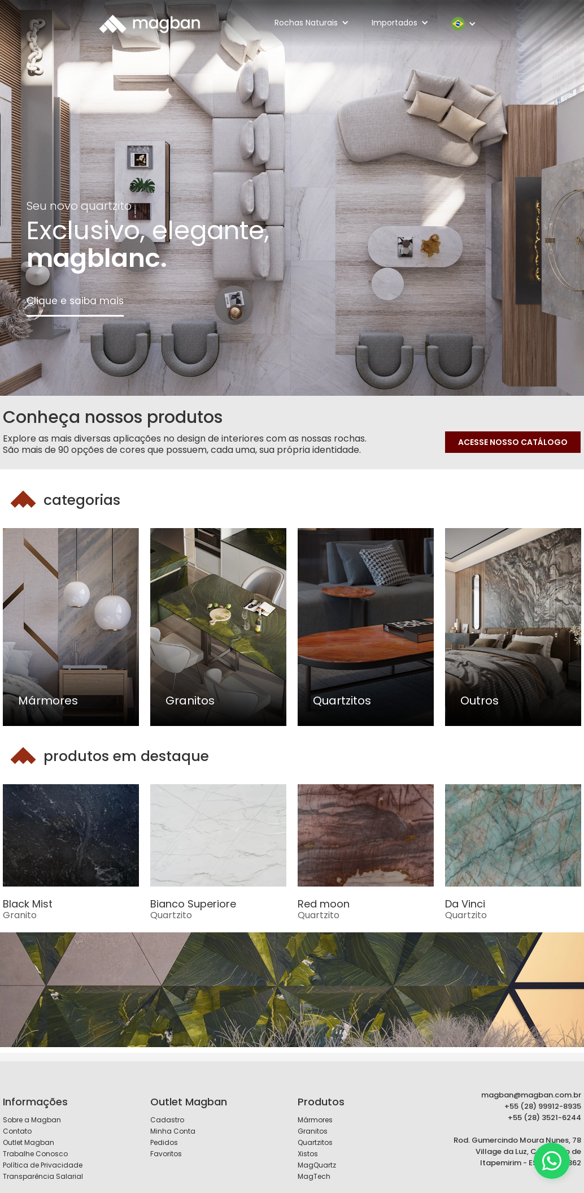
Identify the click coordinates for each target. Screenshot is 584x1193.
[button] (311, 23)
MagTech (314, 1176)
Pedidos (164, 1142)
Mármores (315, 1120)
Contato (17, 1131)
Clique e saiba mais (75, 301)
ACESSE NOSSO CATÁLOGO (513, 442)
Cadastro (167, 1120)
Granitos (313, 1131)
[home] (149, 23)
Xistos (308, 1154)
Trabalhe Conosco (35, 1154)
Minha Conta (172, 1131)
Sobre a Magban (32, 1120)
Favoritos (166, 1154)
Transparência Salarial (43, 1176)
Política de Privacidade (42, 1165)
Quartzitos (315, 1142)
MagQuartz (317, 1165)
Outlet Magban (28, 1142)
